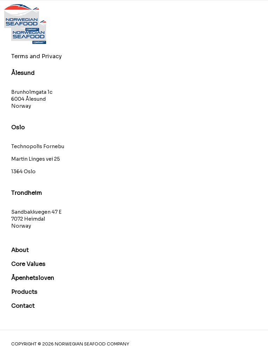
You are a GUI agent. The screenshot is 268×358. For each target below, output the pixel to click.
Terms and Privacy (36, 56)
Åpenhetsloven (32, 278)
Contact (23, 306)
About (20, 250)
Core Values (28, 264)
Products (24, 292)
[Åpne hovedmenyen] (250, 17)
